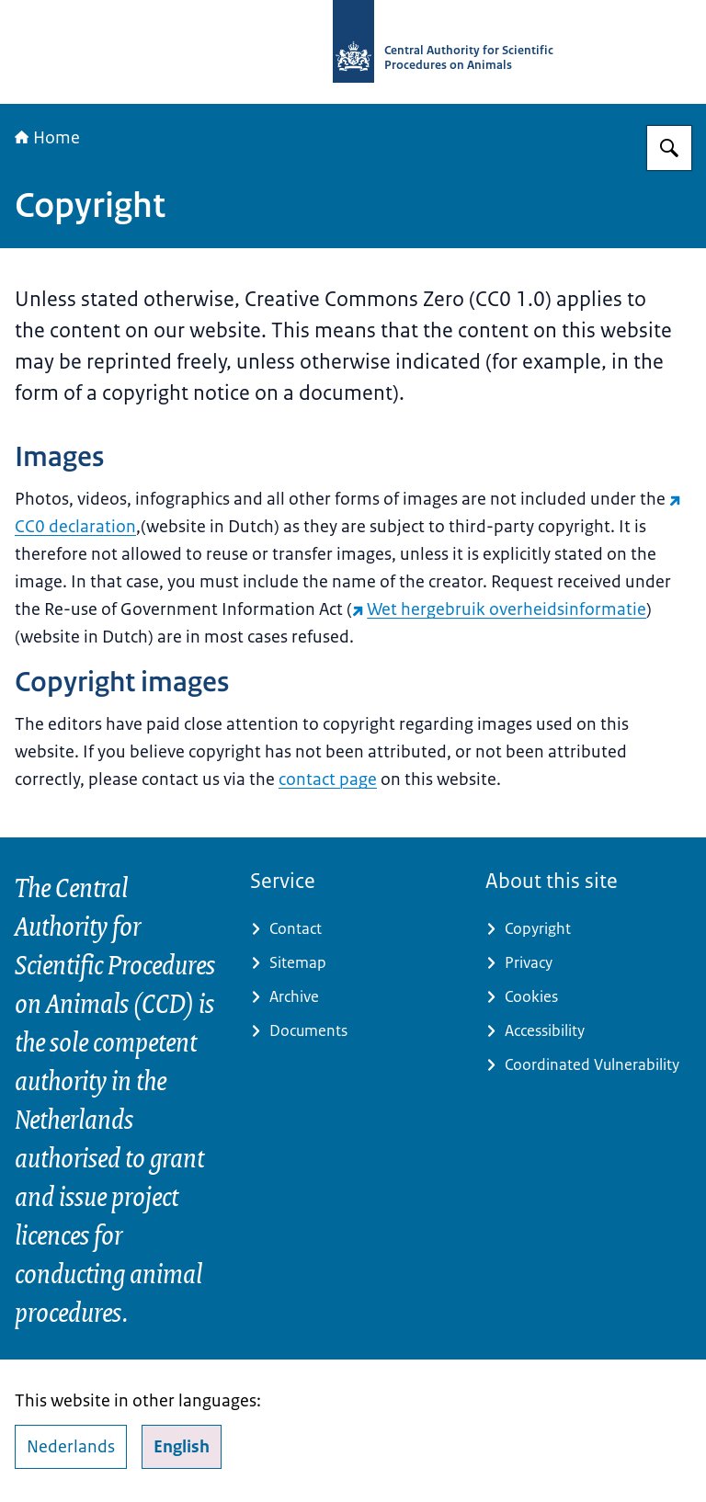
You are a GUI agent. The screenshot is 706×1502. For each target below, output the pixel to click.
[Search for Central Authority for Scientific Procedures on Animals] (669, 148)
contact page (328, 779)
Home (47, 138)
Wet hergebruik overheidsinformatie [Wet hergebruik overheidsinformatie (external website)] (499, 609)
